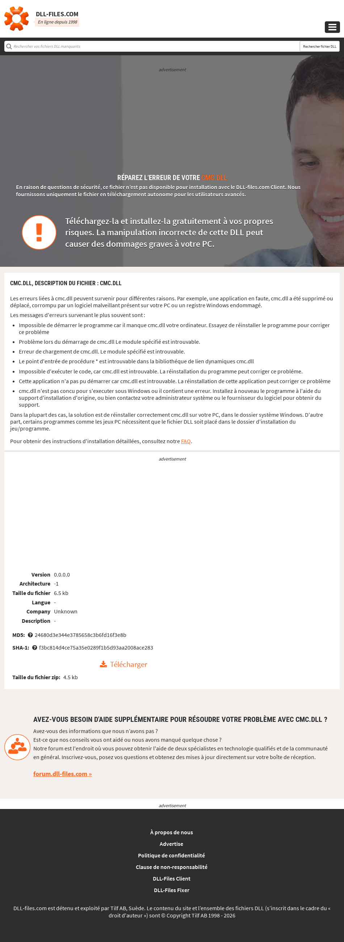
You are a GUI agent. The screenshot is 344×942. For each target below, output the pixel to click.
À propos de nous (171, 832)
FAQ (186, 441)
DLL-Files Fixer (171, 890)
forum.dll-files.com (60, 774)
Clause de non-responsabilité (171, 867)
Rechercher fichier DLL (319, 46)
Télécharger (128, 664)
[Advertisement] (172, 123)
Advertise (171, 844)
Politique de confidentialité (171, 855)
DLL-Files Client (171, 878)
